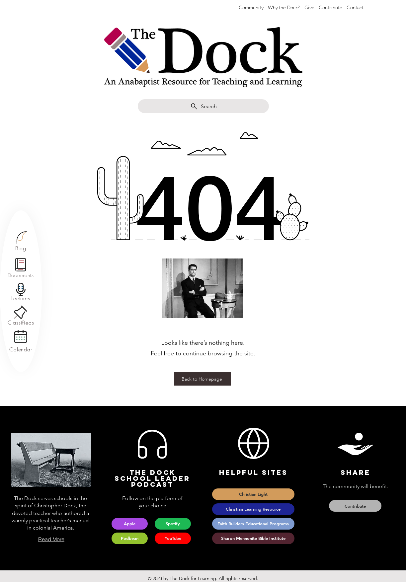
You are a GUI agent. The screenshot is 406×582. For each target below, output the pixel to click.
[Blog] (21, 248)
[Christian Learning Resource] (253, 509)
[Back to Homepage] (202, 379)
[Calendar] (21, 349)
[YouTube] (173, 538)
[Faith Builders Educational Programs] (253, 524)
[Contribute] (355, 506)
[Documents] (21, 275)
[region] (21, 241)
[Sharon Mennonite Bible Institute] (253, 538)
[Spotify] (173, 524)
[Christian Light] (253, 494)
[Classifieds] (21, 322)
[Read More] (51, 539)
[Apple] (130, 524)
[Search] (203, 106)
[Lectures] (21, 298)
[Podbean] (130, 538)
